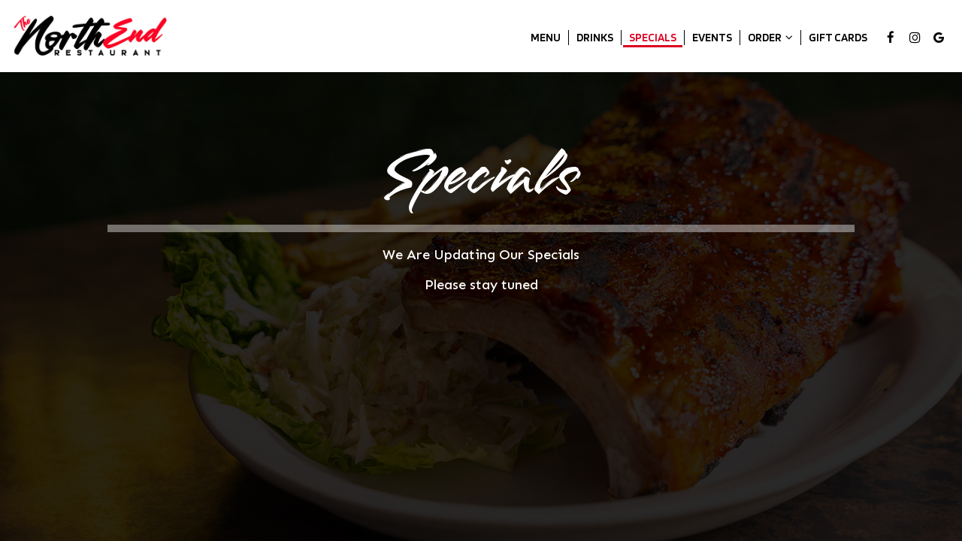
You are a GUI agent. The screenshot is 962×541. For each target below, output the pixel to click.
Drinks (594, 37)
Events (712, 37)
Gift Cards (838, 37)
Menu (546, 37)
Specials (652, 37)
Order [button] (770, 37)
